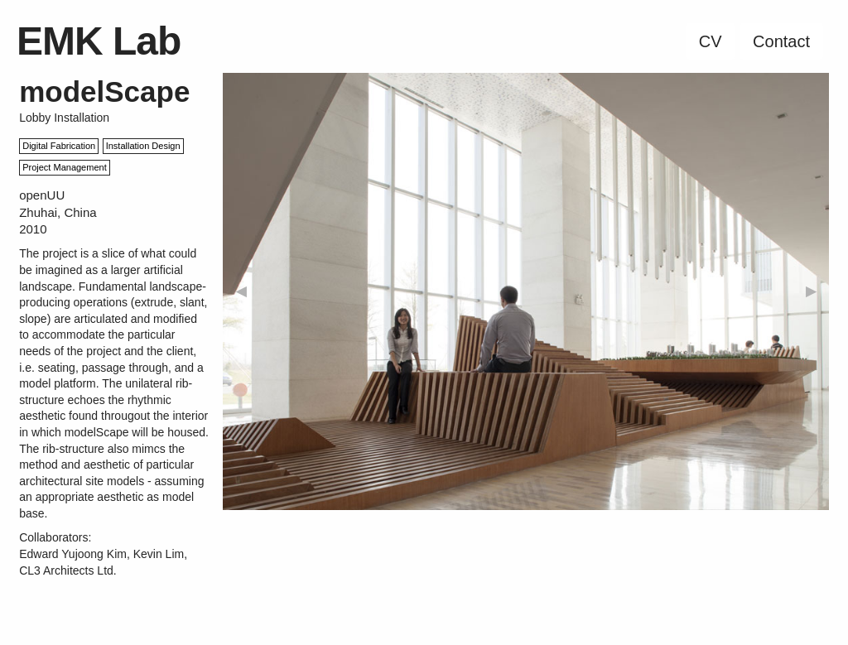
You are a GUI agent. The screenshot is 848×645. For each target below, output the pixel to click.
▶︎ (811, 291)
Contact (781, 41)
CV (710, 41)
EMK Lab (99, 41)
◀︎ (241, 291)
